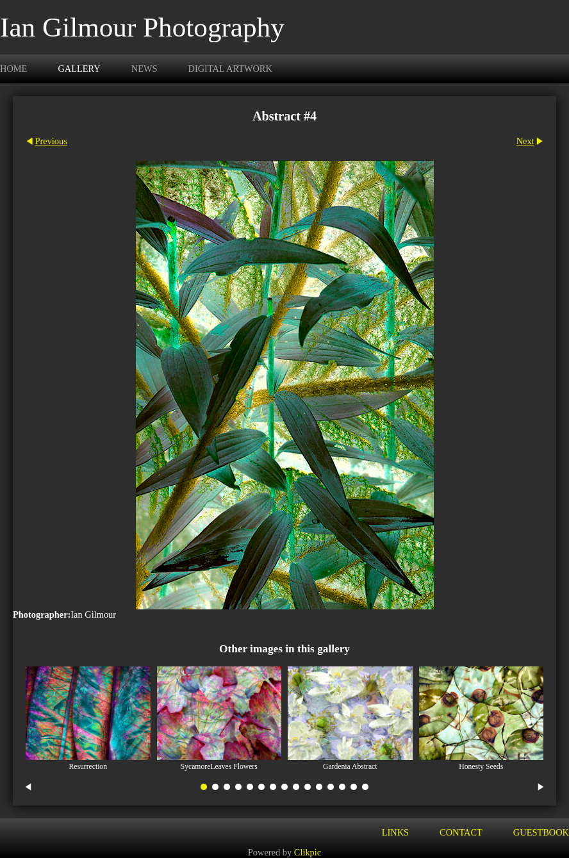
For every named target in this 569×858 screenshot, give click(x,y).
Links (395, 832)
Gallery (79, 68)
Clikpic (307, 852)
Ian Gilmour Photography (142, 27)
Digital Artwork (230, 68)
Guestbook (541, 832)
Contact (461, 832)
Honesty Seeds (481, 767)
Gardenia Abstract (350, 767)
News (144, 68)
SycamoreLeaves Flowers (219, 767)
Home (13, 68)
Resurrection (88, 767)
